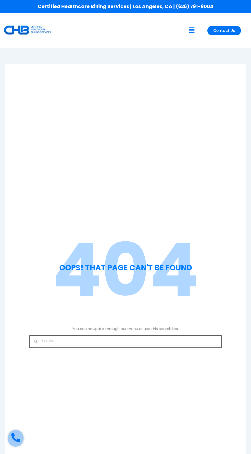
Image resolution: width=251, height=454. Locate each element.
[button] (192, 30)
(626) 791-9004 (194, 6)
